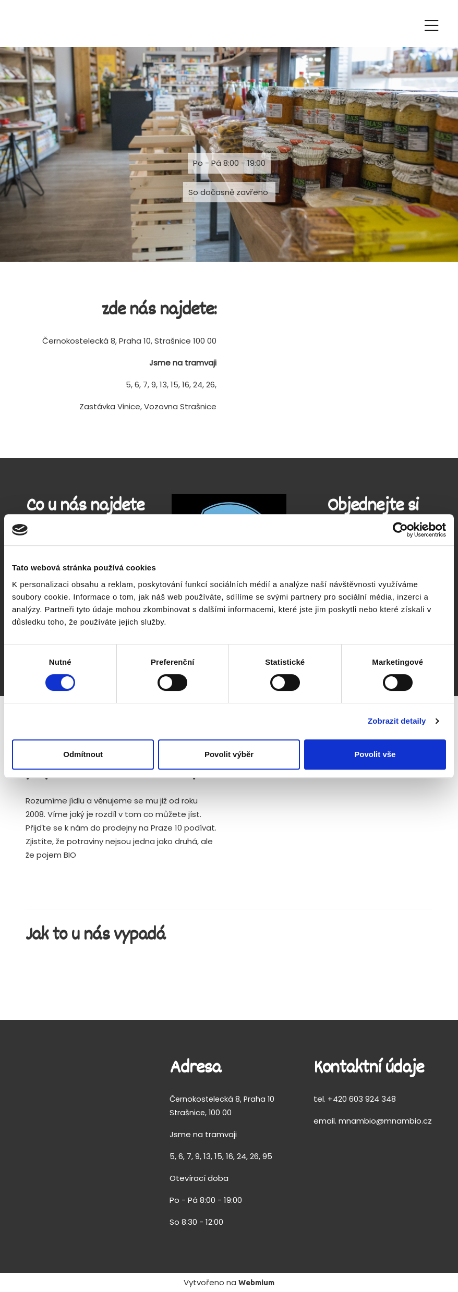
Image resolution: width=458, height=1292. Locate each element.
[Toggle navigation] (431, 23)
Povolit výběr (229, 754)
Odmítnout (83, 754)
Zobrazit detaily (397, 720)
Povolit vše (374, 754)
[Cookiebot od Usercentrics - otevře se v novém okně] (400, 530)
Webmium (256, 1282)
